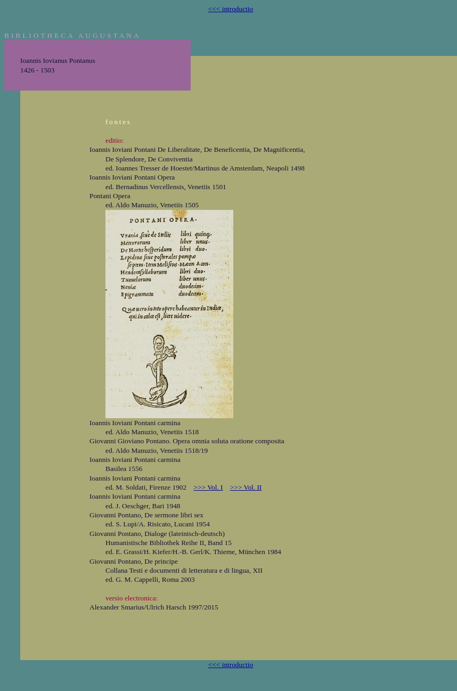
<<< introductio (230, 9)
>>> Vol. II (246, 487)
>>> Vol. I (208, 487)
